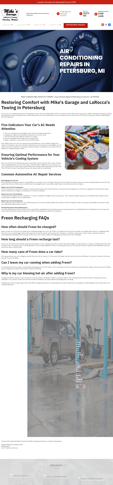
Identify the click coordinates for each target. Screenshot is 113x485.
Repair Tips (38, 25)
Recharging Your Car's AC (9, 180)
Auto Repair (22, 25)
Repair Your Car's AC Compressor (12, 187)
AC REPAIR (95, 97)
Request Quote (80, 386)
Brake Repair (5, 446)
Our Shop (7, 25)
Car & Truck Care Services (9, 448)
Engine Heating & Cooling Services (12, 444)
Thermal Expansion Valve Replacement (14, 207)
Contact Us (54, 25)
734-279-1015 (86, 14)
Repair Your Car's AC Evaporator (12, 201)
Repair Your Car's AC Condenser (11, 194)
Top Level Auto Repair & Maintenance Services (72, 97)
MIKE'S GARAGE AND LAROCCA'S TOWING (37, 97)
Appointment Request (75, 25)
